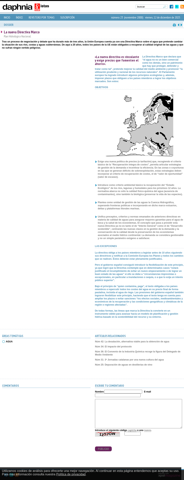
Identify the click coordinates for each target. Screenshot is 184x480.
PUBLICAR (103, 449)
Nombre (99, 391)
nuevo (147, 430)
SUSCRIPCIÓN (67, 17)
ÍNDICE (19, 17)
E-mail (147, 391)
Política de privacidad (71, 474)
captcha (132, 430)
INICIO (7, 17)
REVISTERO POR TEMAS (42, 17)
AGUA (9, 341)
